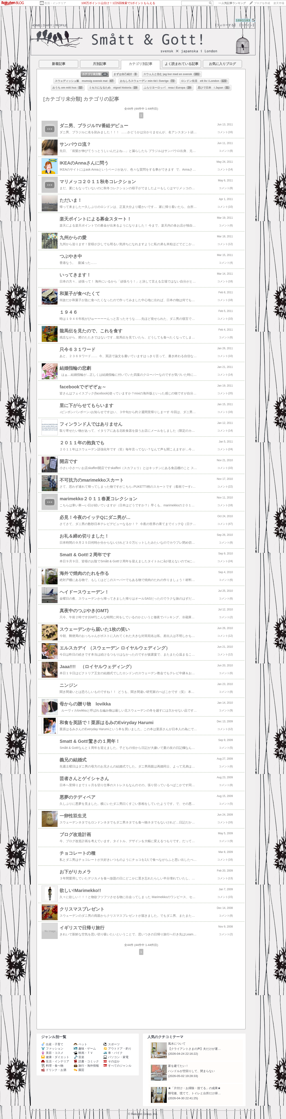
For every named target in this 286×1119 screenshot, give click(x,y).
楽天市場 (278, 3)
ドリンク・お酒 (53, 1070)
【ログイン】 (246, 25)
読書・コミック (86, 1061)
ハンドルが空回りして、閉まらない (191, 1071)
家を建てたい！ (178, 1066)
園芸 (79, 1070)
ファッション (52, 1048)
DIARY (47, 25)
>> (232, 3)
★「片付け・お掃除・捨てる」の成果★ (194, 1088)
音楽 (79, 1057)
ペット (80, 1044)
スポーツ (111, 1044)
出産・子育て (52, 1044)
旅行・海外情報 (86, 1065)
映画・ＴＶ (83, 1052)
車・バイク (113, 1052)
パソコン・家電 (116, 1057)
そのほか (111, 1061)
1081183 (243, 20)
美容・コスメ (52, 1052)
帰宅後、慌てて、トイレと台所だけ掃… (194, 1093)
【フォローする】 (225, 25)
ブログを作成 (262, 3)
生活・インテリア (55, 3)
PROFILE (60, 25)
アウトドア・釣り (117, 1048)
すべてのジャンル (117, 1065)
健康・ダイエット (55, 1057)
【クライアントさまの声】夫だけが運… (194, 1048)
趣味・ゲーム (85, 1048)
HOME (35, 25)
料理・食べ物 (52, 1065)
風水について (177, 1043)
